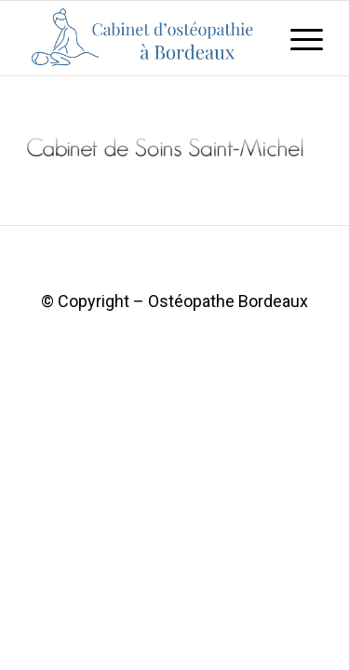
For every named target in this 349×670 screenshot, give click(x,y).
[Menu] (297, 38)
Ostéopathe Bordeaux (228, 301)
